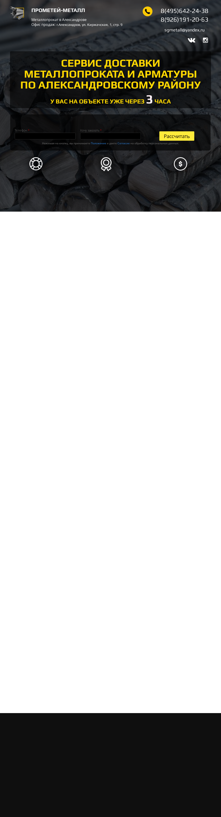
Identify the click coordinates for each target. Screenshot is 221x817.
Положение (98, 143)
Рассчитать (177, 136)
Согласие (124, 143)
